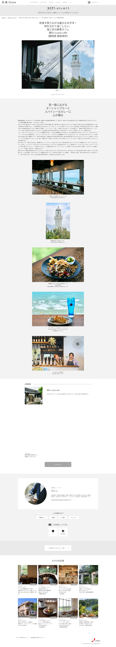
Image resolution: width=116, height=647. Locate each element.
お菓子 (63, 517)
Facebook (63, 534)
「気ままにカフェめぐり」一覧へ (56, 548)
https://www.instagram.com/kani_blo (60, 499)
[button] (55, 90)
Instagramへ (58, 464)
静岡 (53, 517)
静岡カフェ (43, 517)
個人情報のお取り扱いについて (37, 637)
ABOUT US (95, 2)
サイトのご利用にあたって (21, 637)
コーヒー (74, 517)
